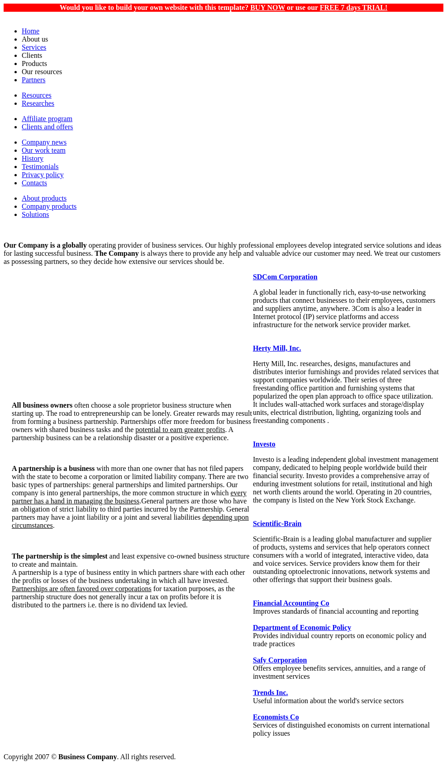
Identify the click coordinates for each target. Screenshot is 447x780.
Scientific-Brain (277, 523)
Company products (49, 206)
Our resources (42, 71)
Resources (37, 95)
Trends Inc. (270, 692)
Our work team (44, 150)
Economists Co (276, 717)
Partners (33, 80)
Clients (32, 55)
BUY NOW (267, 7)
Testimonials (40, 166)
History (32, 158)
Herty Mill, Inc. (277, 348)
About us (35, 39)
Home (30, 31)
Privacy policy (43, 175)
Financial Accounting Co (291, 603)
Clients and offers (47, 127)
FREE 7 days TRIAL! (354, 7)
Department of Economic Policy (302, 627)
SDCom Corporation (285, 277)
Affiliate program (47, 118)
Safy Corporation (280, 660)
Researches (38, 103)
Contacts (34, 183)
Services (34, 47)
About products (44, 198)
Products (34, 63)
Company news (44, 142)
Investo (264, 444)
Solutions (35, 214)
